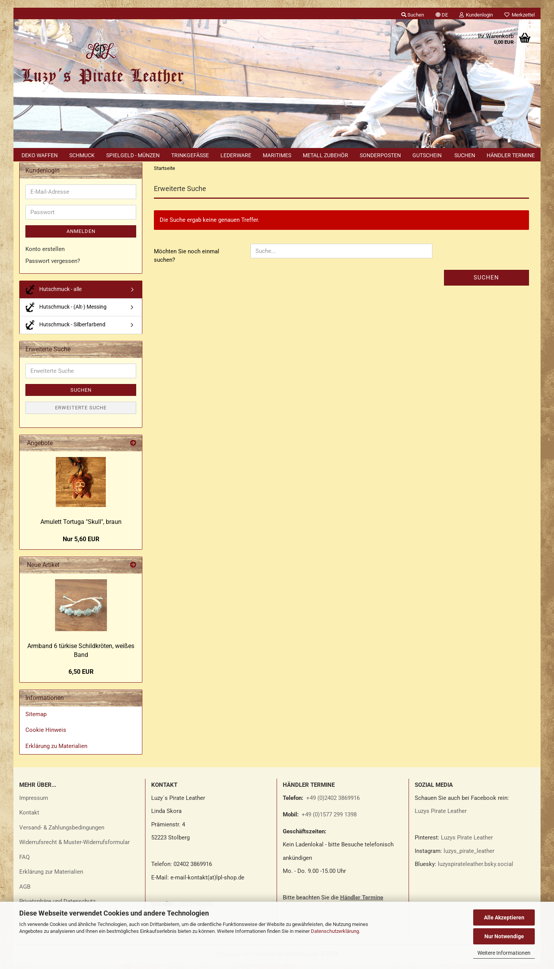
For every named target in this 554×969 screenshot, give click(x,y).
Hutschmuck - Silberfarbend (65, 330)
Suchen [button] (412, 15)
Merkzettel (519, 15)
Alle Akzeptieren (504, 917)
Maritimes (277, 155)
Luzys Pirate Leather (441, 816)
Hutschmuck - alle (53, 294)
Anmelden (81, 236)
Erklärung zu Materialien (56, 751)
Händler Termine (511, 155)
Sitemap (36, 719)
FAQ (24, 862)
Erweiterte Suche (81, 413)
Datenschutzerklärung (335, 931)
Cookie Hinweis (45, 735)
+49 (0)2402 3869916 (333, 802)
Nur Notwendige (504, 936)
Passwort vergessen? (52, 266)
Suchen (464, 155)
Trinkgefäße (190, 155)
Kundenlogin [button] (476, 15)
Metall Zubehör (325, 155)
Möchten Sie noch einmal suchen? (186, 260)
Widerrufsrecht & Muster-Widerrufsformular (74, 847)
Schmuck (82, 155)
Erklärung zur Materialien (51, 877)
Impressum (33, 802)
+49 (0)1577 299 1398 (328, 819)
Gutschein (427, 155)
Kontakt (29, 817)
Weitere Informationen (504, 953)
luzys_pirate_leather (469, 856)
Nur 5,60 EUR (81, 544)
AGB (24, 891)
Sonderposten (380, 155)
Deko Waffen (40, 155)
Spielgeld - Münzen (133, 155)
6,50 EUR (80, 677)
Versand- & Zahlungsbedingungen (61, 832)
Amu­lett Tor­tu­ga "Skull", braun (81, 527)
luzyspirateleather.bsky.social (475, 869)
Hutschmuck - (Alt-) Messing (66, 312)
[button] (442, 13)
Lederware (235, 155)
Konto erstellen (45, 254)
